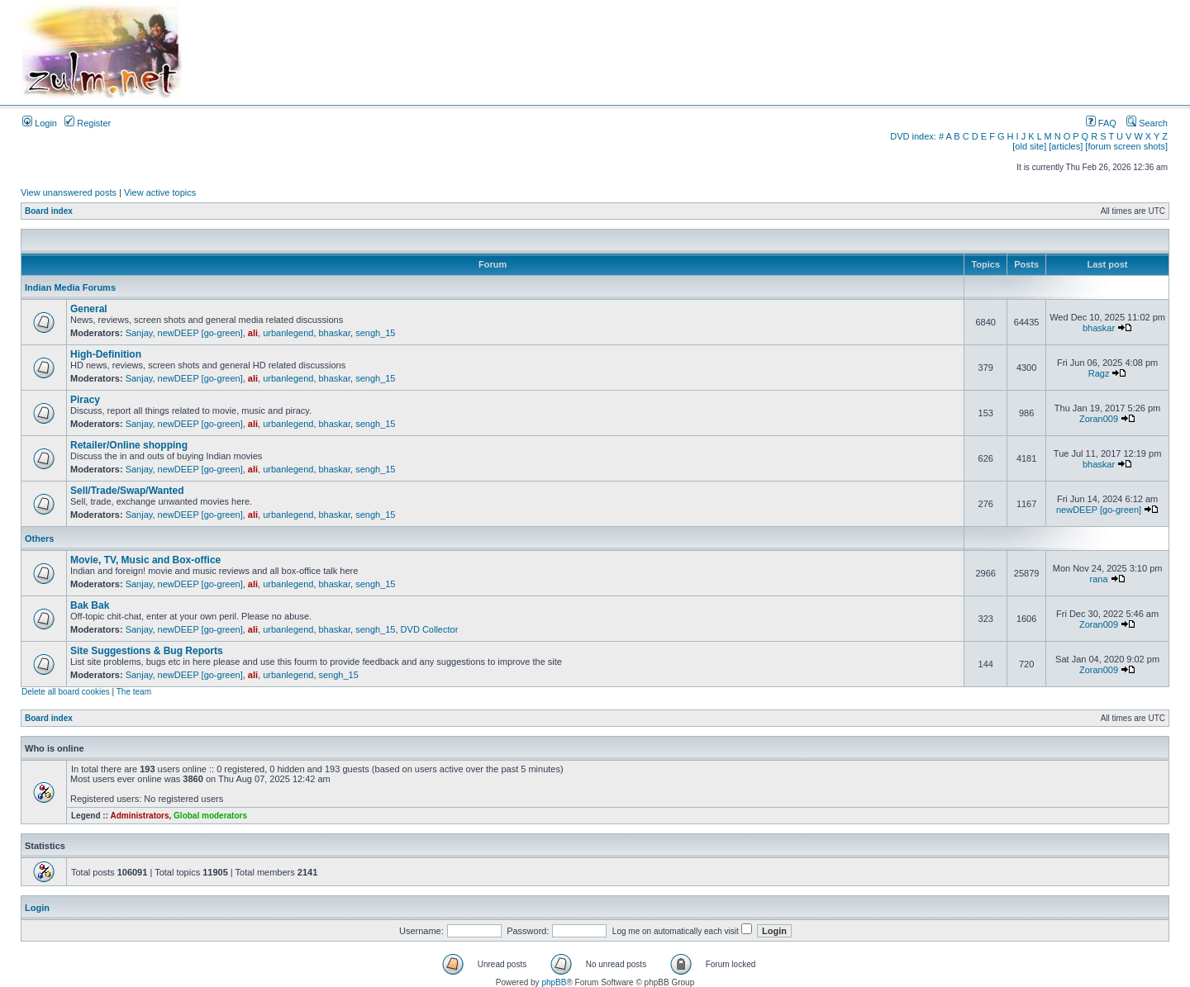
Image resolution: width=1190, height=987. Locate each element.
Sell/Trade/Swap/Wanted (127, 490)
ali (253, 333)
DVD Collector (430, 629)
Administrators (139, 815)
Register (87, 123)
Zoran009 (1098, 419)
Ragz (1099, 373)
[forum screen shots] (1126, 146)
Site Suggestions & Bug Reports (146, 651)
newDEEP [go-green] (200, 333)
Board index (49, 211)
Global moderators (210, 815)
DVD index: (913, 136)
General (88, 309)
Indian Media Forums (70, 287)
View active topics (160, 192)
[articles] (1066, 146)
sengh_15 (375, 333)
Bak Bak (89, 605)
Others (39, 538)
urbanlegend (288, 333)
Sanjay (139, 333)
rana (1099, 579)
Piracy (85, 400)
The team (134, 691)
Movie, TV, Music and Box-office (145, 560)
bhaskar (335, 333)
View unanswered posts (69, 192)
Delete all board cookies (65, 691)
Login (39, 123)
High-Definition (105, 354)
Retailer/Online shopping (129, 445)
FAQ (1101, 123)
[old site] (1029, 146)
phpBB (553, 982)
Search (1147, 123)
